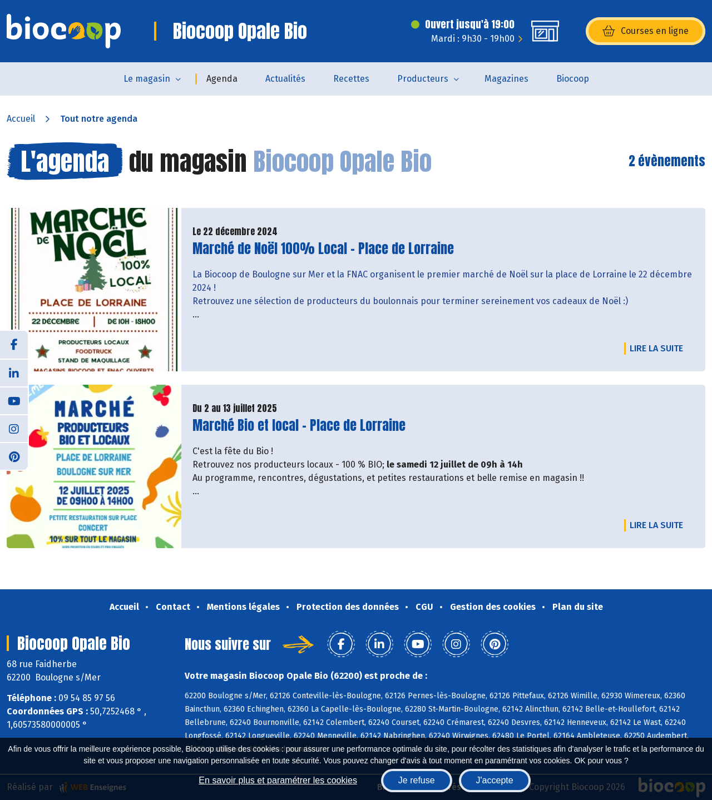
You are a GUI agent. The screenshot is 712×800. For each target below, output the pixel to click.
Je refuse (416, 780)
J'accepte (494, 780)
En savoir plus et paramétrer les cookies (278, 780)
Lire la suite (659, 348)
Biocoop (572, 78)
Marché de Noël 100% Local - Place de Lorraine (323, 249)
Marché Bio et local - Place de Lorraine (299, 426)
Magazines (506, 78)
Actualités (285, 78)
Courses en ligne (645, 31)
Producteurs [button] (422, 78)
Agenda (222, 78)
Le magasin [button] (146, 78)
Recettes (351, 78)
